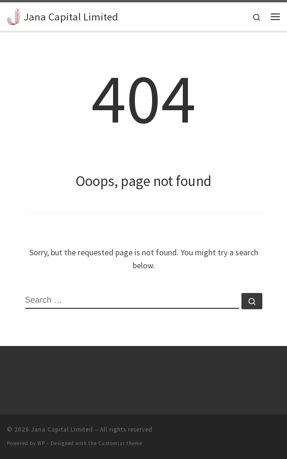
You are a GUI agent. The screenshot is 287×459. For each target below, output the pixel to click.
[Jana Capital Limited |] (13, 15)
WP (41, 443)
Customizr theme (120, 443)
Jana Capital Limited (62, 429)
